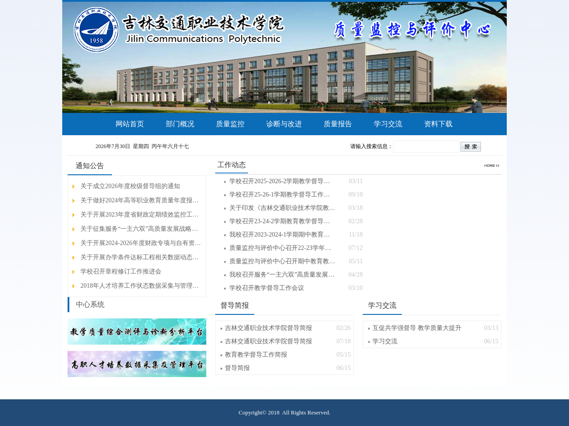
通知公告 (90, 165)
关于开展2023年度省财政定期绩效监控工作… (141, 214)
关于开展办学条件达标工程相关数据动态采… (141, 257)
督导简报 (234, 305)
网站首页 (130, 124)
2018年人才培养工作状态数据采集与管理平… (141, 285)
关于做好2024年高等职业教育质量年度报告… (141, 200)
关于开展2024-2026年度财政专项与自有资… (140, 243)
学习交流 (388, 124)
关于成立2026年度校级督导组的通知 (130, 186)
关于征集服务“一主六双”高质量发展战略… (139, 228)
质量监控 (230, 124)
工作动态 (231, 165)
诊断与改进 (284, 124)
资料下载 (438, 124)
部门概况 (180, 124)
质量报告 (338, 124)
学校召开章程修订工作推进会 (120, 271)
